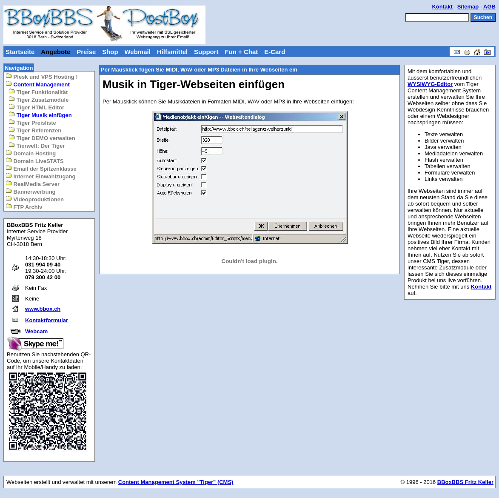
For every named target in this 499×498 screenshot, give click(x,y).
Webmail (137, 51)
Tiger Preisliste (32, 122)
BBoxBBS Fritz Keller (465, 482)
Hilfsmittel (172, 51)
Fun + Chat (241, 51)
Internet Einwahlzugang (41, 176)
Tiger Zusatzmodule (38, 99)
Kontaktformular (46, 320)
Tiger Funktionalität (38, 91)
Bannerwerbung (31, 191)
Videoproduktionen (35, 199)
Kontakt (442, 6)
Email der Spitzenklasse (41, 168)
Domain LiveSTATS (35, 160)
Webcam (36, 331)
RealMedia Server (33, 183)
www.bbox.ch (42, 309)
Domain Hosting (31, 153)
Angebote (55, 51)
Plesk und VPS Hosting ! (42, 76)
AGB (489, 6)
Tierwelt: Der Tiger (37, 145)
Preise (86, 51)
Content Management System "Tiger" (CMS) (176, 482)
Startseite (20, 51)
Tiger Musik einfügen (40, 114)
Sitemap (468, 6)
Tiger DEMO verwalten (42, 137)
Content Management (38, 84)
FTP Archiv (24, 206)
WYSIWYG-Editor (430, 84)
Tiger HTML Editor (36, 107)
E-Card (274, 51)
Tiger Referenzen (35, 130)
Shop (110, 51)
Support (206, 51)
